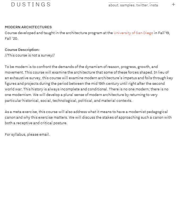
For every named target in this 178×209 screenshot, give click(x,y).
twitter (142, 5)
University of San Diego (133, 32)
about (113, 5)
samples (127, 5)
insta (154, 5)
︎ (173, 4)
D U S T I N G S (30, 4)
